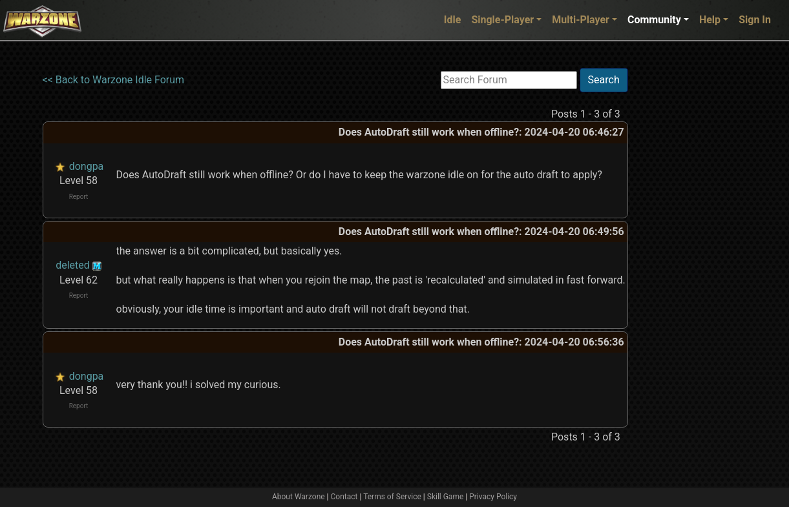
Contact (344, 496)
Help (710, 20)
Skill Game (445, 496)
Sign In (755, 20)
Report (79, 196)
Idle (452, 20)
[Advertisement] (681, 261)
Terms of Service (392, 496)
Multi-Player (580, 20)
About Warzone (298, 496)
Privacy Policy (493, 496)
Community (654, 20)
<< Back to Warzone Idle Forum (114, 80)
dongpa (86, 166)
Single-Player (502, 20)
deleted (73, 265)
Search (604, 80)
